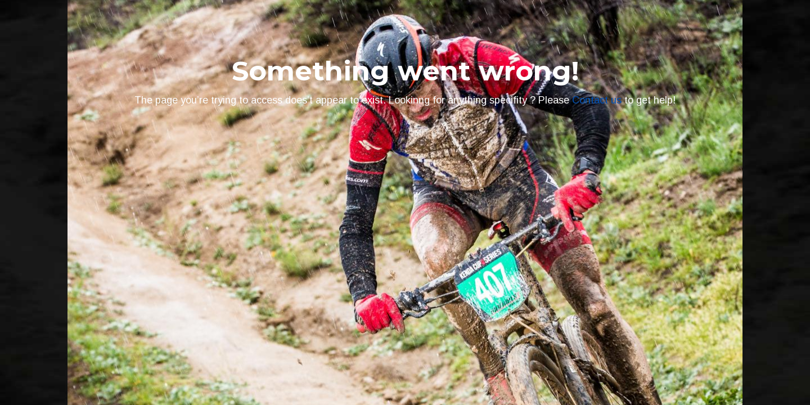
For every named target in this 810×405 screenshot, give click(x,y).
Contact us (597, 100)
